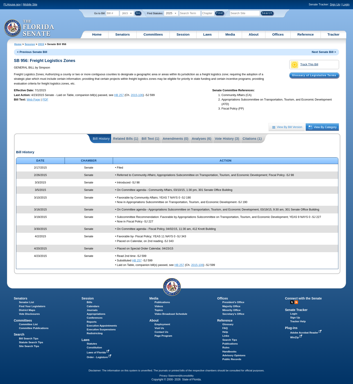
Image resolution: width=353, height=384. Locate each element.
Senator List (26, 302)
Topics (159, 310)
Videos (159, 306)
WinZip (296, 337)
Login (345, 4)
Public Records (231, 359)
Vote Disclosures (29, 314)
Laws (207, 34)
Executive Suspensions (101, 329)
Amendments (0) (175, 138)
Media (230, 34)
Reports (92, 321)
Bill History (101, 138)
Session (183, 34)
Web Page (33, 99)
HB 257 (119, 95)
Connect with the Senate (303, 298)
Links (225, 335)
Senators (122, 34)
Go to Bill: (99, 13)
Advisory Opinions (233, 355)
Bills (89, 302)
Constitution (94, 347)
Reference (305, 34)
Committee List (28, 324)
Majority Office (231, 306)
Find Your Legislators (32, 306)
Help (225, 332)
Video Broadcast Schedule (171, 314)
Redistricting (94, 333)
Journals (92, 310)
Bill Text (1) (150, 138)
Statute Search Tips (31, 342)
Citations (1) (252, 138)
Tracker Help (298, 321)
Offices (278, 34)
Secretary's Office (233, 314)
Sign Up (335, 4)
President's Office (233, 302)
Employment (162, 324)
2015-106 (137, 95)
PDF (45, 99)
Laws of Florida (98, 352)
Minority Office (231, 310)
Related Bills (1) (125, 138)
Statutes (92, 343)
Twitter (292, 302)
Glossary (227, 324)
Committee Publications (33, 328)
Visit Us (159, 328)
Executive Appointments (102, 325)
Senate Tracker (296, 310)
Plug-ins (291, 328)
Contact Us (161, 332)
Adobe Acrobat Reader (306, 332)
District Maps (27, 310)
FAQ (225, 328)
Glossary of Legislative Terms (314, 75)
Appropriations (96, 314)
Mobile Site (30, 4)
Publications (162, 302)
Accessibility (187, 375)
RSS (296, 302)
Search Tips (229, 339)
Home (97, 34)
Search (19, 334)
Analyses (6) (201, 138)
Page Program (163, 335)
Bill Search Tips (28, 338)
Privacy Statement (169, 375)
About (253, 34)
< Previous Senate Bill (32, 52)
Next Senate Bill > (324, 52)
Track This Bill (304, 64)
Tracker (333, 34)
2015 (41, 44)
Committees (153, 34)
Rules (225, 347)
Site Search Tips (29, 346)
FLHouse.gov (12, 4)
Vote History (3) (227, 138)
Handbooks (229, 351)
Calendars (93, 306)
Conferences (94, 317)
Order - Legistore (99, 357)
